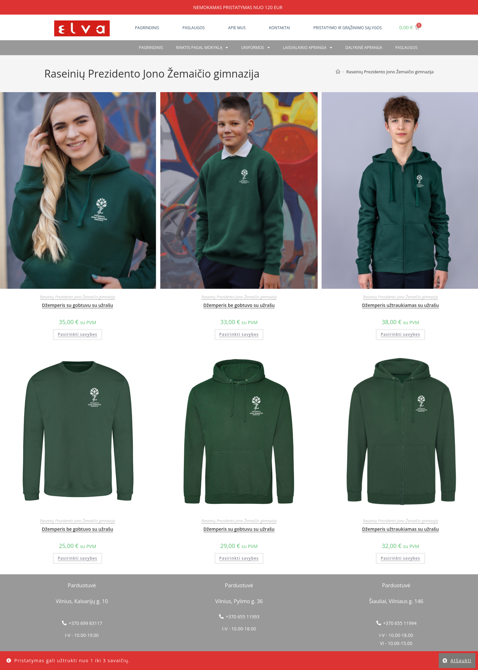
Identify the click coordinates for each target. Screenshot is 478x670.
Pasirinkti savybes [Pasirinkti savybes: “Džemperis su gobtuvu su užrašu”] (77, 334)
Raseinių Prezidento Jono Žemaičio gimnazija (390, 72)
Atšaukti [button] (461, 660)
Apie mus (237, 27)
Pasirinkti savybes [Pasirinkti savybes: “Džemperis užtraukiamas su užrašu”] (400, 334)
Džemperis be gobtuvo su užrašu (239, 305)
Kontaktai (279, 27)
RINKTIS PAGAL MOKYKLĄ (202, 48)
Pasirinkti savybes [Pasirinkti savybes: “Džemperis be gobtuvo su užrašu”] (239, 334)
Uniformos (255, 48)
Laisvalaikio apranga (307, 48)
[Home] (338, 72)
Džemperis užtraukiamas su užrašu (400, 305)
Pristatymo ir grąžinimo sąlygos (347, 27)
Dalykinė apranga (363, 47)
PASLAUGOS (406, 47)
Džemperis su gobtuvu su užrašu (77, 305)
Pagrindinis (147, 27)
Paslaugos (193, 27)
